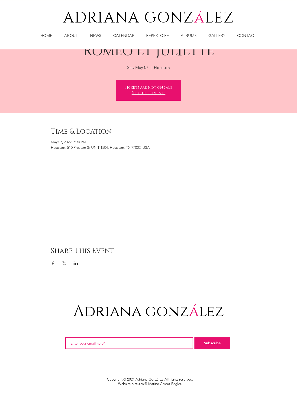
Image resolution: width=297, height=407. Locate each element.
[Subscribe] (212, 343)
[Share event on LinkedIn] (76, 263)
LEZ (219, 18)
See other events (148, 93)
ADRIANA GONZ (128, 18)
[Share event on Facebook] (53, 263)
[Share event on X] (64, 263)
